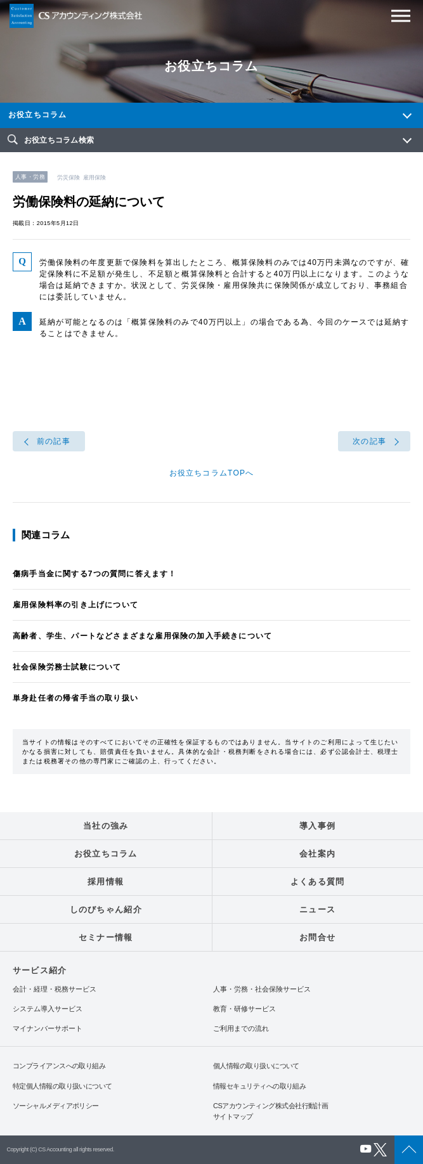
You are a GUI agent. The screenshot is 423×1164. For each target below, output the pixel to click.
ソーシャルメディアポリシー (56, 1105)
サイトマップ (233, 1116)
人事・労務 (30, 177)
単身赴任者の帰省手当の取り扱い (75, 698)
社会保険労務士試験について (67, 667)
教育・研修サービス (244, 1009)
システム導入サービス (47, 1009)
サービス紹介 (40, 970)
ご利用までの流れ (241, 1028)
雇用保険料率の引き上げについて (75, 604)
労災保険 (68, 177)
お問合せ (317, 937)
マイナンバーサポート (47, 1028)
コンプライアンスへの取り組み (59, 1066)
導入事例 (317, 826)
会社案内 (317, 853)
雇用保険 (94, 177)
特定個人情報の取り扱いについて (62, 1086)
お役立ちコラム (37, 114)
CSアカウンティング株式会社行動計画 (270, 1105)
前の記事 (53, 441)
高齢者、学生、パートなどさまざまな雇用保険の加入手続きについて (142, 635)
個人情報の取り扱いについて (256, 1066)
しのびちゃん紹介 (106, 909)
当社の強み (106, 826)
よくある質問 (317, 881)
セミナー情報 (106, 937)
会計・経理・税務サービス (54, 989)
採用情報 (106, 881)
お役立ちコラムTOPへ (211, 473)
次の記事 (369, 441)
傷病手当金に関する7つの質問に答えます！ (95, 573)
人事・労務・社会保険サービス (262, 989)
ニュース (317, 909)
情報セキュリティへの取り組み (259, 1086)
